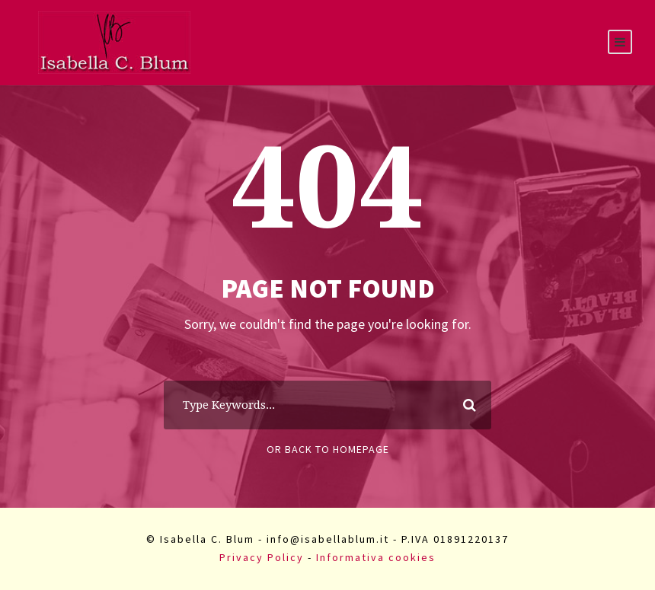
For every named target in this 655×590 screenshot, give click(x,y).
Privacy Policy (261, 557)
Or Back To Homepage (328, 449)
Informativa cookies (376, 557)
